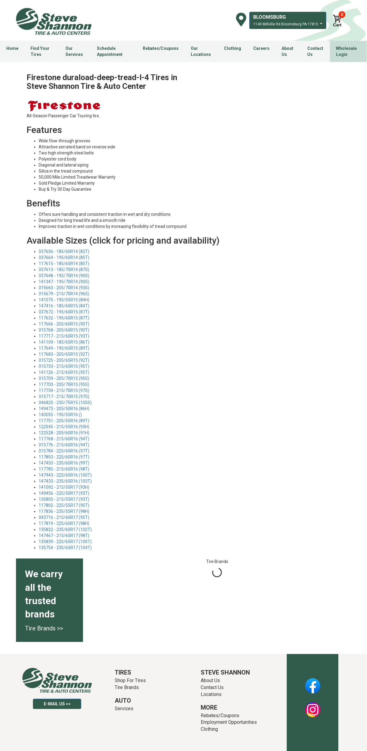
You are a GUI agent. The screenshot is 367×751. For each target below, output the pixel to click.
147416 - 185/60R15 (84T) (64, 305)
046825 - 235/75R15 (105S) (65, 402)
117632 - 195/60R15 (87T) (64, 318)
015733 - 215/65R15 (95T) (64, 366)
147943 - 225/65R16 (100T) (65, 475)
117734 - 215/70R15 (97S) (64, 390)
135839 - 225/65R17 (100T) (65, 541)
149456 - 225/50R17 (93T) (64, 493)
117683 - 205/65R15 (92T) (64, 354)
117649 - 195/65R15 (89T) (64, 348)
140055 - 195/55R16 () (60, 414)
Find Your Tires (39, 51)
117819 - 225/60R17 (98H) (64, 523)
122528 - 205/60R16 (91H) (64, 432)
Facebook (312, 682)
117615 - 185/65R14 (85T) (64, 263)
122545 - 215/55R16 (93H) (64, 426)
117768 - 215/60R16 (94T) (64, 438)
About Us (287, 51)
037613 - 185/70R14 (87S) (64, 269)
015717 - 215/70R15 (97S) (64, 396)
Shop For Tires (130, 680)
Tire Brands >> (44, 628)
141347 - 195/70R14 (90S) (64, 281)
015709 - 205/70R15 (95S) (64, 378)
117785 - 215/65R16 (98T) (64, 469)
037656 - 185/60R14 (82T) (64, 251)
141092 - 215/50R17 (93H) (64, 487)
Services (124, 708)
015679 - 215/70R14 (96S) (64, 293)
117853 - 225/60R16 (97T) (64, 457)
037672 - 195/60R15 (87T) (64, 311)
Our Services (74, 51)
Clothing (232, 48)
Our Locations (201, 51)
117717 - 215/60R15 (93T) (64, 336)
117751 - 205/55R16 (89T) (64, 420)
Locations (211, 694)
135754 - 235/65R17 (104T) (65, 547)
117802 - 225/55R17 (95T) (64, 505)
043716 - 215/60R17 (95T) (64, 517)
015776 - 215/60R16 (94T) (64, 444)
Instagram (312, 706)
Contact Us (315, 51)
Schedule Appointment (110, 51)
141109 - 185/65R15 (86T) (64, 342)
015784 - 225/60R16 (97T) (64, 450)
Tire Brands (127, 687)
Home (12, 48)
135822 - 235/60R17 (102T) (65, 529)
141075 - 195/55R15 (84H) (64, 299)
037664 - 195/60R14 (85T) (64, 257)
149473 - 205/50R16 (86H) (64, 408)
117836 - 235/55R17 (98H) (64, 511)
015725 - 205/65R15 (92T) (64, 360)
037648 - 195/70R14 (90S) (64, 275)
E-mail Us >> (57, 703)
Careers (261, 48)
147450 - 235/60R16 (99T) (64, 463)
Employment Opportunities (229, 722)
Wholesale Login (346, 51)
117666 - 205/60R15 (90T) (64, 324)
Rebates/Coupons (161, 48)
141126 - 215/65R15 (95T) (64, 372)
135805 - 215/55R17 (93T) (64, 499)
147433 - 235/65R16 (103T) (65, 481)
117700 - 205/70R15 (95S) (64, 384)
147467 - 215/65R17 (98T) (64, 535)
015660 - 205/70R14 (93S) (64, 287)
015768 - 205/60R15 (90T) (64, 330)
